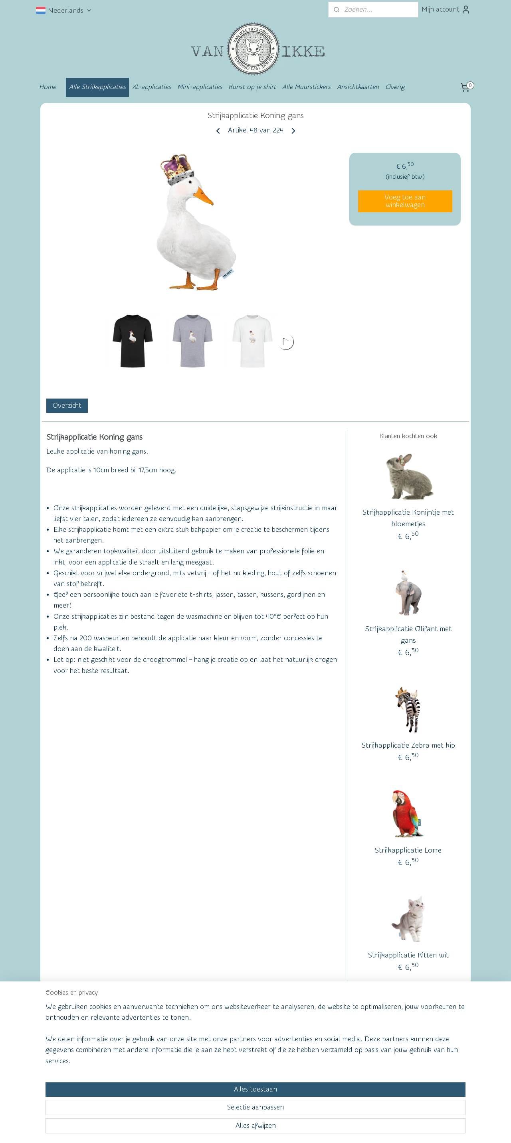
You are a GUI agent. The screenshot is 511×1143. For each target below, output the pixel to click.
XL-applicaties (151, 87)
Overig (394, 87)
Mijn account (446, 9)
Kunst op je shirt (252, 87)
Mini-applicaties (199, 87)
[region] (203, 1105)
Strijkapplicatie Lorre (408, 850)
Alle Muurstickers (306, 87)
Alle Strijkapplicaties (97, 87)
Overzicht (67, 405)
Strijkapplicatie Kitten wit (408, 955)
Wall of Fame (157, 1034)
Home (47, 87)
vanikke (407, 1033)
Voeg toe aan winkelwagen (405, 201)
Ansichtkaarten (358, 87)
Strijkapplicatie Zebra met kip (408, 745)
